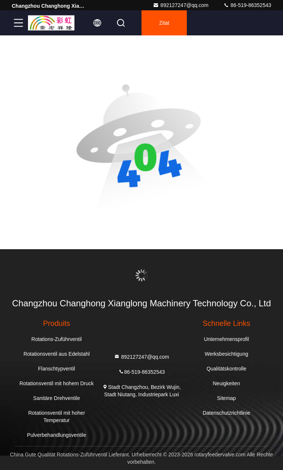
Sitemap (226, 398)
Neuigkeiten (226, 383)
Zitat (164, 23)
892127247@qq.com (180, 5)
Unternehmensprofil (226, 339)
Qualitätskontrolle (226, 369)
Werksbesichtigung (226, 354)
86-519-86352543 (247, 5)
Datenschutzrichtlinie (226, 413)
